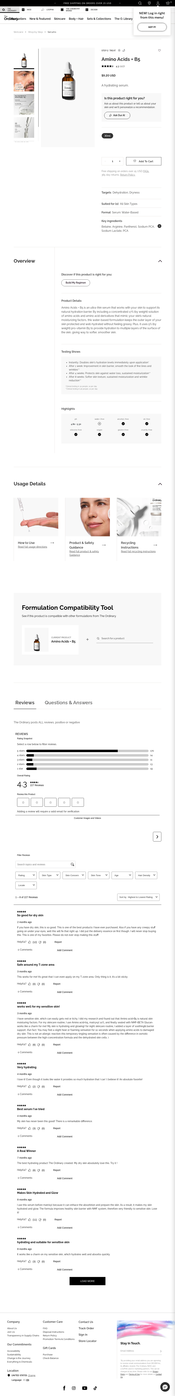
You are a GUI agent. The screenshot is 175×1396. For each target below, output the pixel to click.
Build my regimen (76, 282)
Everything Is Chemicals (19, 1361)
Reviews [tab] (25, 702)
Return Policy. (127, 174)
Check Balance (51, 1358)
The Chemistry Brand (70, 10)
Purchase (48, 1354)
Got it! (152, 27)
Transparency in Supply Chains (23, 1335)
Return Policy (50, 1335)
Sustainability (14, 1354)
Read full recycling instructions (138, 551)
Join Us (11, 1332)
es (24, 1380)
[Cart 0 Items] (168, 3)
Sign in (83, 1334)
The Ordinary (9, 10)
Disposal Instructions (53, 1332)
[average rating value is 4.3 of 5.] (111, 66)
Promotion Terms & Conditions (59, 1339)
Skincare (18, 32)
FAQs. (146, 171)
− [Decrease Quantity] (105, 161)
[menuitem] (9, 10)
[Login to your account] (158, 3)
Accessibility (13, 1351)
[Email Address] (141, 1351)
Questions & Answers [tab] (68, 702)
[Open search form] (140, 3)
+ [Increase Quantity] (119, 161)
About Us (12, 1328)
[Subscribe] (160, 1351)
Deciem (91, 9)
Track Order (86, 1328)
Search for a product (113, 638)
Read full (32, 546)
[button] (40, 18)
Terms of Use (134, 1374)
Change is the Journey (18, 1358)
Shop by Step (35, 32)
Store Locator (88, 1341)
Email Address (127, 1351)
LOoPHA (47, 9)
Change (31, 1375)
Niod (26, 9)
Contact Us (86, 1322)
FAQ (45, 1328)
